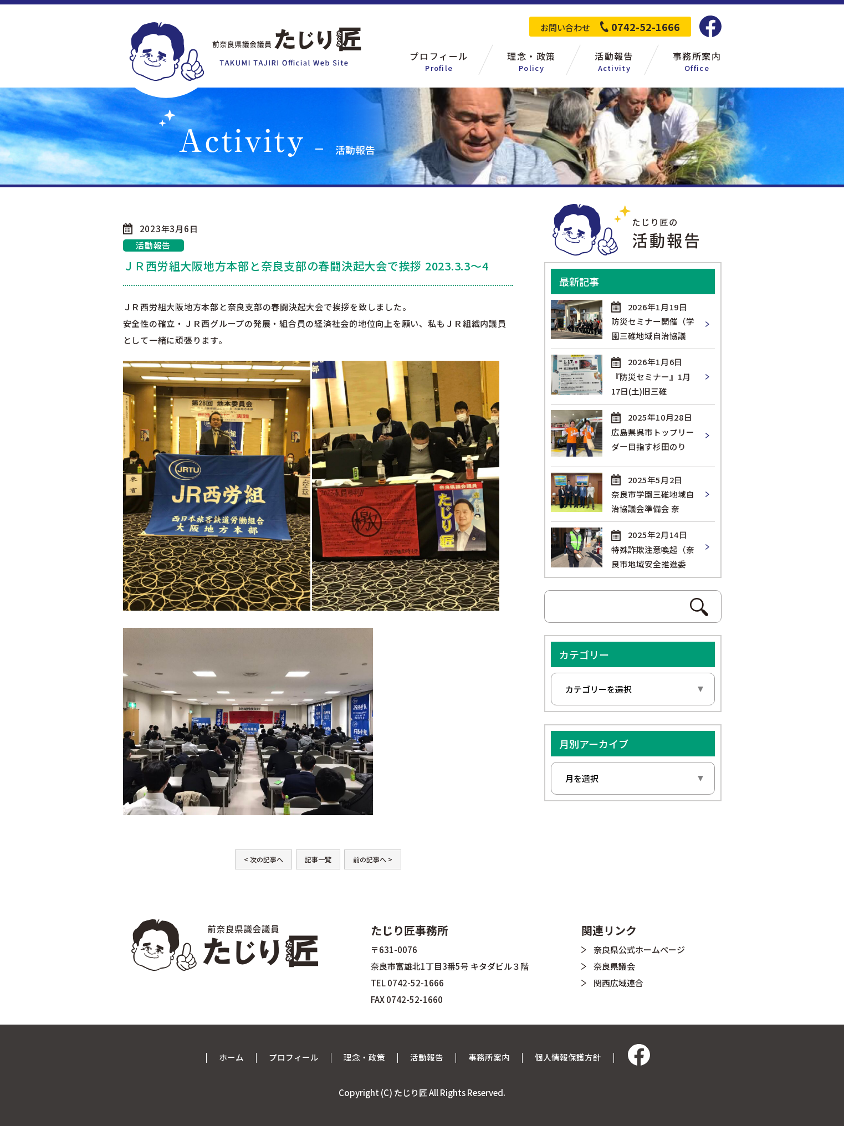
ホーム (231, 1057)
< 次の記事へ (263, 859)
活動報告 (426, 1057)
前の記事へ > (372, 859)
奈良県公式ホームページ (639, 949)
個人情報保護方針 (568, 1057)
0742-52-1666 (645, 26)
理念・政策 (364, 1057)
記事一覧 (318, 859)
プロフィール (294, 1057)
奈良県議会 (614, 966)
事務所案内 (489, 1057)
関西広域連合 (618, 983)
